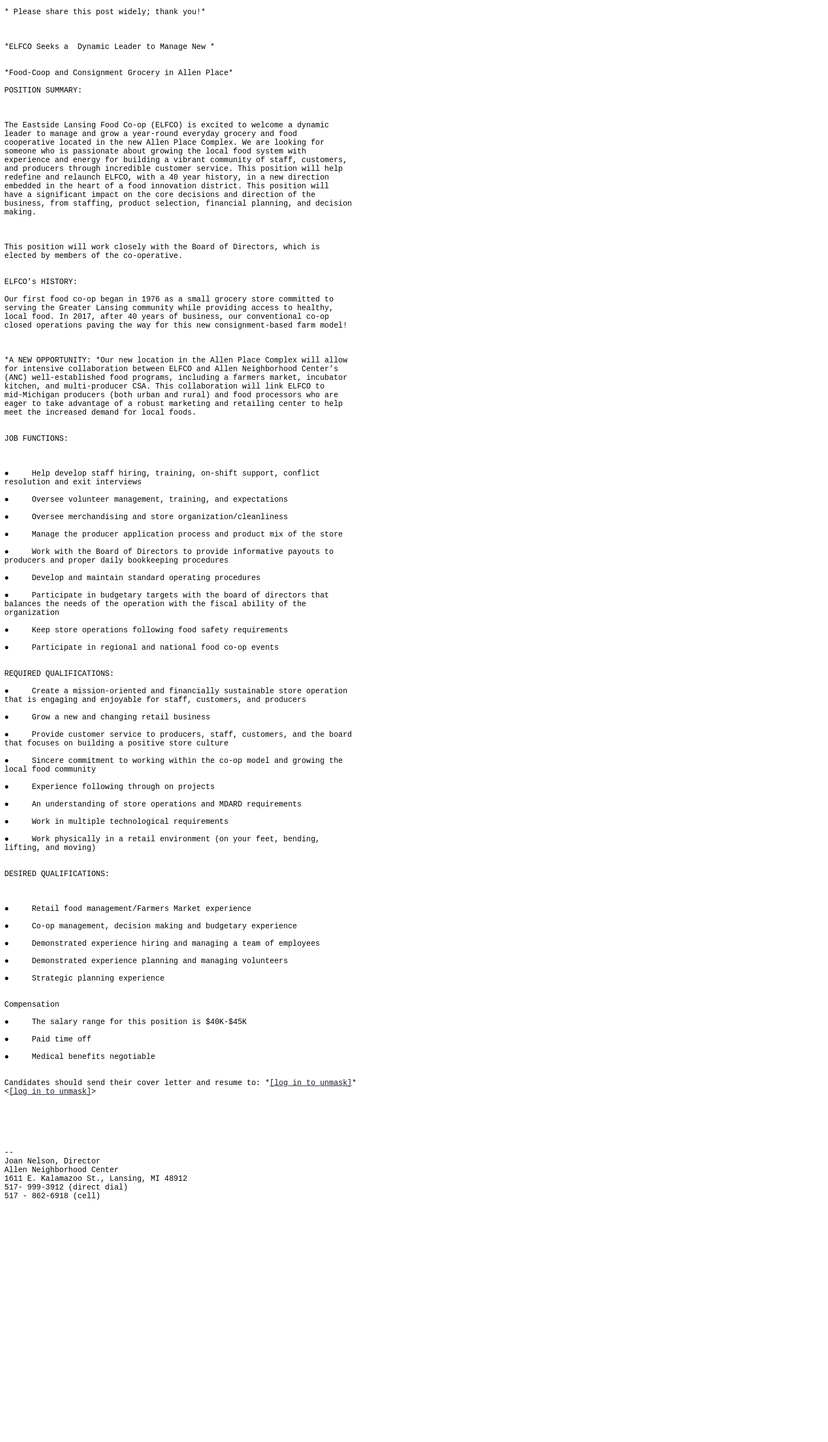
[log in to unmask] (310, 1284)
